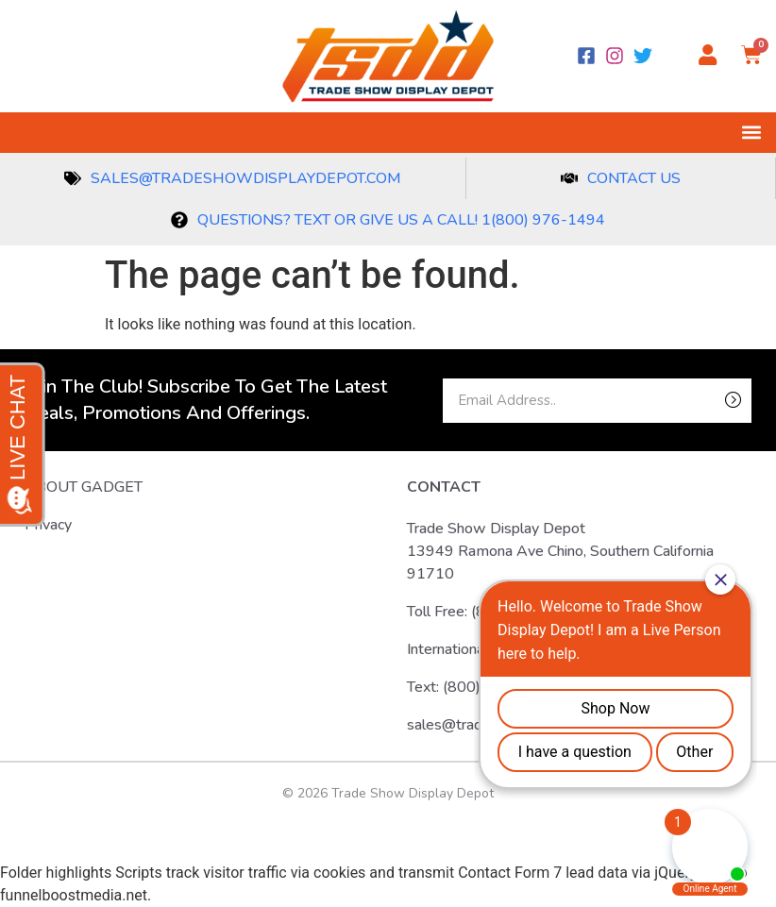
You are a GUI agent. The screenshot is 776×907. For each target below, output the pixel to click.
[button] (751, 132)
